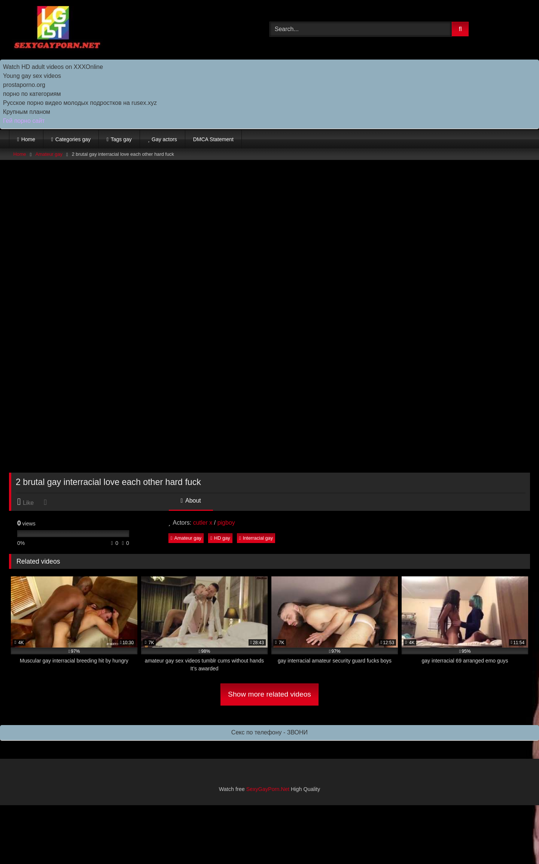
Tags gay (121, 139)
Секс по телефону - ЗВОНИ (269, 732)
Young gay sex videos (32, 76)
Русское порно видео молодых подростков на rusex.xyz (80, 103)
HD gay (220, 538)
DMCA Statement (213, 139)
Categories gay (73, 139)
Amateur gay (49, 154)
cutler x (203, 522)
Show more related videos (269, 694)
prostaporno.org (24, 85)
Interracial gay (256, 538)
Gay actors (164, 139)
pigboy (226, 522)
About (191, 500)
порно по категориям (32, 94)
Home (28, 139)
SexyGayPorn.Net (268, 789)
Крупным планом (26, 112)
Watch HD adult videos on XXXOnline (53, 67)
